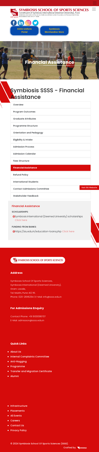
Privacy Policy (18, 430)
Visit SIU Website (89, 187)
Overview (18, 104)
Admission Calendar (24, 153)
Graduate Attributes (24, 118)
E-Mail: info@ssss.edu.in (48, 296)
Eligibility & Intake (22, 139)
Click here (21, 220)
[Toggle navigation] (94, 3)
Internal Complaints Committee (29, 356)
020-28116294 (26, 296)
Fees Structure (21, 160)
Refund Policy (20, 174)
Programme (17, 366)
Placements (17, 410)
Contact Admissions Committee (31, 188)
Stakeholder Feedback (25, 195)
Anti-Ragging (18, 361)
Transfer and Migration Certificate (31, 371)
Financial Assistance (25, 167)
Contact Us (17, 425)
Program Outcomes (24, 111)
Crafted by (76, 447)
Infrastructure (18, 405)
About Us (15, 351)
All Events (16, 415)
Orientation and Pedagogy (28, 132)
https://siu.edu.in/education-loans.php (38, 231)
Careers (15, 420)
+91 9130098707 (37, 316)
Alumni (14, 376)
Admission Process (23, 146)
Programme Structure (25, 125)
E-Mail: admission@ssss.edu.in (27, 320)
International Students (25, 181)
